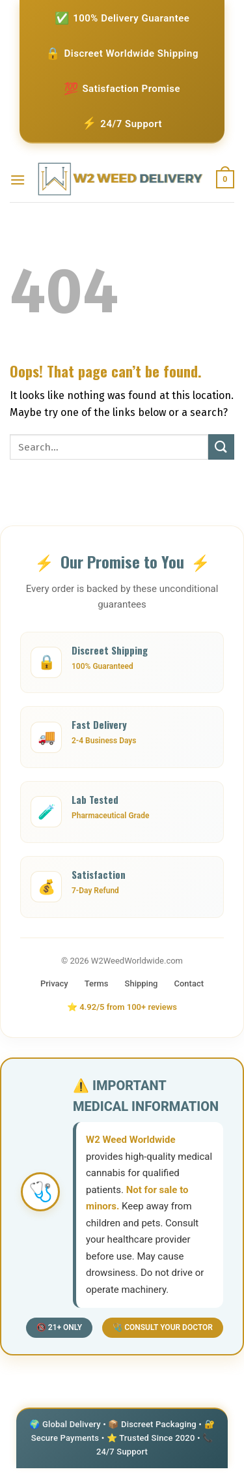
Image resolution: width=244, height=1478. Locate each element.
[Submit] (221, 447)
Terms (97, 983)
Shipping (141, 983)
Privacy (54, 983)
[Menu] (17, 180)
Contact (189, 983)
